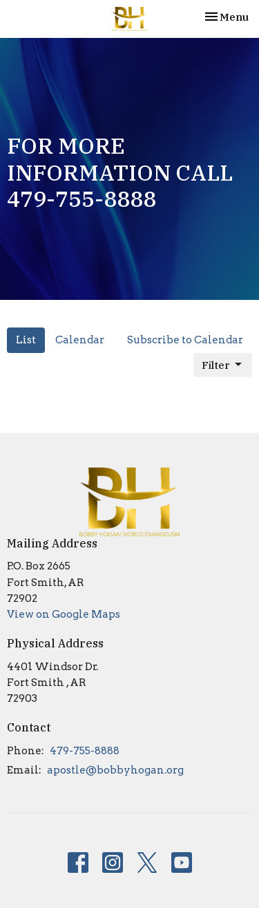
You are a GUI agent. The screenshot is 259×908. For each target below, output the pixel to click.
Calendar (79, 340)
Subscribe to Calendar (185, 340)
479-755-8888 (84, 751)
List (26, 340)
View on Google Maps (63, 614)
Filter (223, 365)
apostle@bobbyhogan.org (115, 770)
